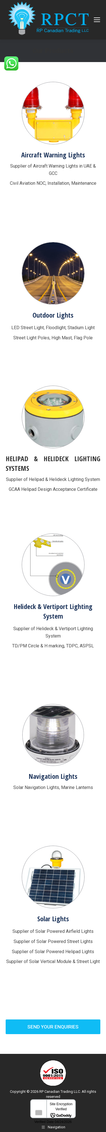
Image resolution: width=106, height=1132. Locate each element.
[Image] (53, 113)
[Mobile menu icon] (97, 19)
